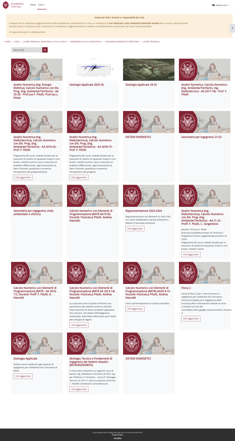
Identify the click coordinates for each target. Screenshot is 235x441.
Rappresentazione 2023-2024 (143, 211)
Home (7, 41)
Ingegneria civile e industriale (86, 41)
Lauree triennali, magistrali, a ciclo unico (45, 41)
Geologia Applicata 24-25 (141, 84)
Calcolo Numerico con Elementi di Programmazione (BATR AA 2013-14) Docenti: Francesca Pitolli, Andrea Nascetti (92, 292)
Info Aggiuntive (23, 177)
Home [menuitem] (33, 4)
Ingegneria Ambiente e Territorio (122, 41)
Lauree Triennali (151, 41)
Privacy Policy (117, 434)
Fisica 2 (186, 288)
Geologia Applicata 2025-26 (86, 84)
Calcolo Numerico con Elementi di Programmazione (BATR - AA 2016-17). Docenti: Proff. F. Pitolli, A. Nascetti (35, 292)
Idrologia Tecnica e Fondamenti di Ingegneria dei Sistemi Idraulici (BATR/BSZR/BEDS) (90, 362)
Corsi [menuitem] (40, 4)
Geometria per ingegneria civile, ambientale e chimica (33, 212)
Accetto (117, 438)
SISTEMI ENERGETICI (138, 137)
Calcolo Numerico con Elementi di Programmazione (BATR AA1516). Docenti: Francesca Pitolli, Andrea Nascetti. (90, 215)
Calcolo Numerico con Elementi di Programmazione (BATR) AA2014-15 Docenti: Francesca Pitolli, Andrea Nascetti (147, 292)
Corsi (16, 41)
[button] (220, 5)
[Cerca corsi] (26, 50)
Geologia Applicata (25, 358)
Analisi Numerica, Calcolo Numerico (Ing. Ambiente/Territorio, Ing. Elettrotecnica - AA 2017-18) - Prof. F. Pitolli (204, 89)
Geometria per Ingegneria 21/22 (201, 137)
